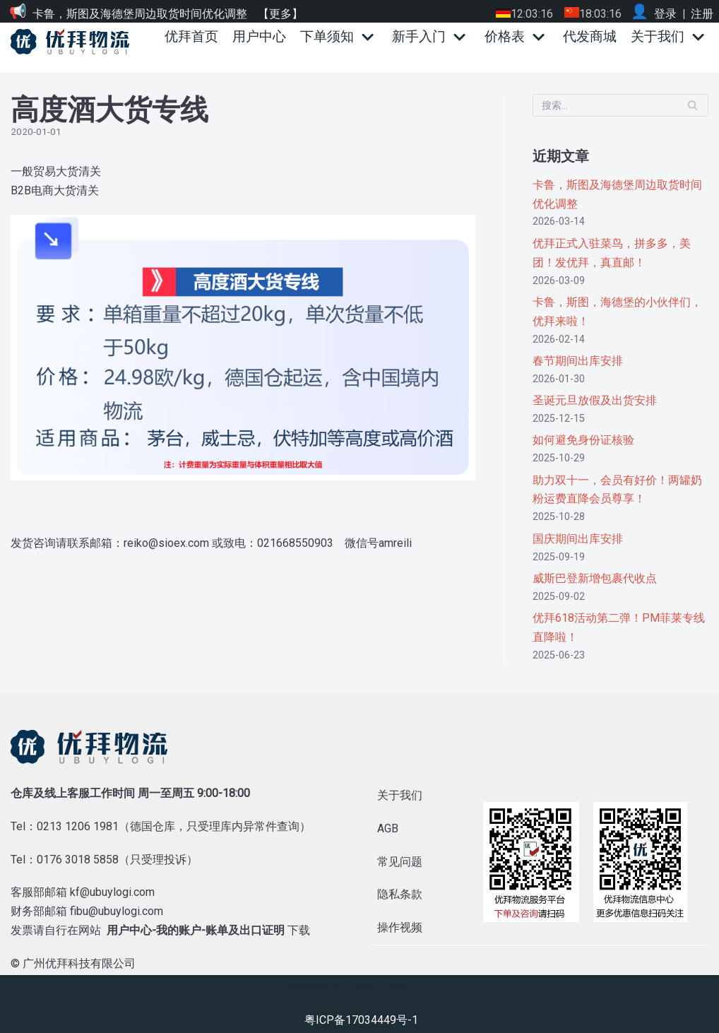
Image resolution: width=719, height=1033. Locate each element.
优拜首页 (191, 36)
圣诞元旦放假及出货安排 (595, 400)
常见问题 (399, 861)
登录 (665, 13)
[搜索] (620, 105)
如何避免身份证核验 (583, 440)
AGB (387, 828)
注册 (702, 13)
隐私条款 (399, 894)
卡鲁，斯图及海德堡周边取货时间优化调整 (139, 13)
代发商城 (590, 36)
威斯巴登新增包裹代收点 (595, 578)
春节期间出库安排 (578, 360)
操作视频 (399, 927)
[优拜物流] (73, 41)
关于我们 (399, 795)
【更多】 (280, 13)
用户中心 (259, 36)
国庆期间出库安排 (578, 538)
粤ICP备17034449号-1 (361, 1020)
